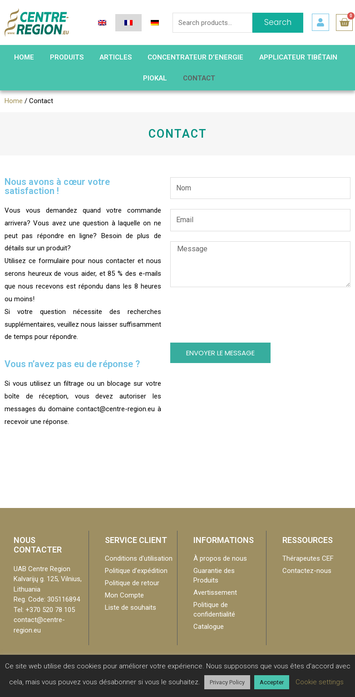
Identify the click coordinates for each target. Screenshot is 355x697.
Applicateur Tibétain (298, 57)
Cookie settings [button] (320, 682)
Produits (67, 57)
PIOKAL (155, 78)
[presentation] (239, 315)
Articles (115, 57)
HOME (24, 57)
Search (277, 22)
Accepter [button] (272, 682)
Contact (199, 78)
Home (14, 101)
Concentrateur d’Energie (195, 57)
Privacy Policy (227, 682)
